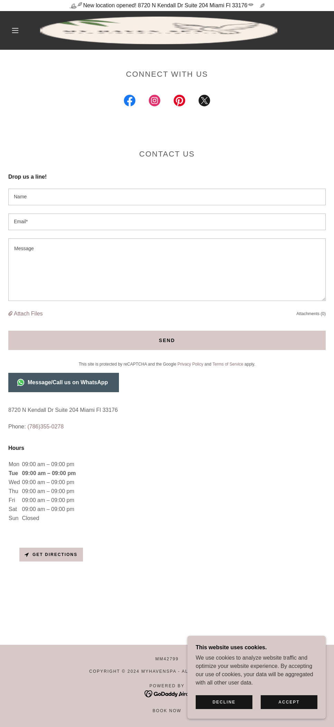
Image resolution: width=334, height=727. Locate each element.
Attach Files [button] (28, 314)
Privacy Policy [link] (190, 364)
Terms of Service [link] (227, 364)
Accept (288, 702)
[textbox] (167, 197)
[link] (158, 30)
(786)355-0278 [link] (45, 426)
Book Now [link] (166, 710)
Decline (224, 702)
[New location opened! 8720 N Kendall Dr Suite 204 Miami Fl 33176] (167, 5)
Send (167, 340)
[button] (16, 30)
